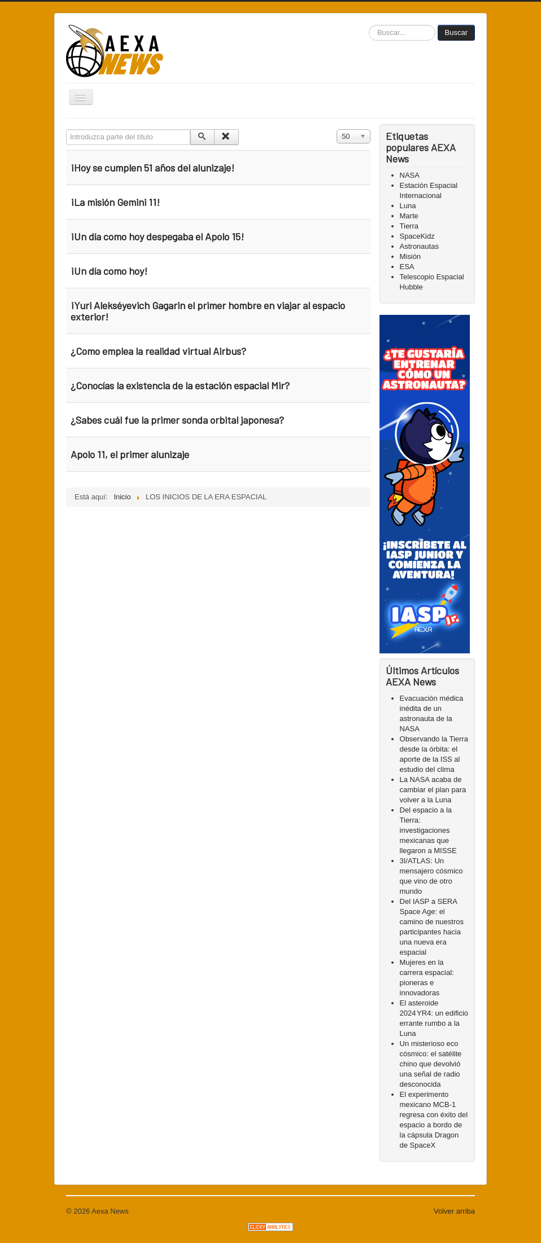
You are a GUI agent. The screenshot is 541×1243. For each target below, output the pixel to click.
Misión (410, 256)
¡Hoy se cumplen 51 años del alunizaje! (154, 167)
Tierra (409, 226)
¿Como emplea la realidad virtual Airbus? (158, 351)
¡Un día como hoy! (109, 271)
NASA (410, 175)
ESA (407, 266)
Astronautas (419, 246)
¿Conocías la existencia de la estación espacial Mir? (180, 385)
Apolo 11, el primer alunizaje (130, 454)
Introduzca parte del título (66, 129)
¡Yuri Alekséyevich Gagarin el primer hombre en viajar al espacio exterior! (208, 311)
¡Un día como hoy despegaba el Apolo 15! (157, 236)
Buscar (456, 32)
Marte (409, 216)
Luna (408, 205)
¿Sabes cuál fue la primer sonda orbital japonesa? (177, 420)
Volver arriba (454, 1211)
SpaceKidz (417, 236)
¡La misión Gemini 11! (115, 202)
